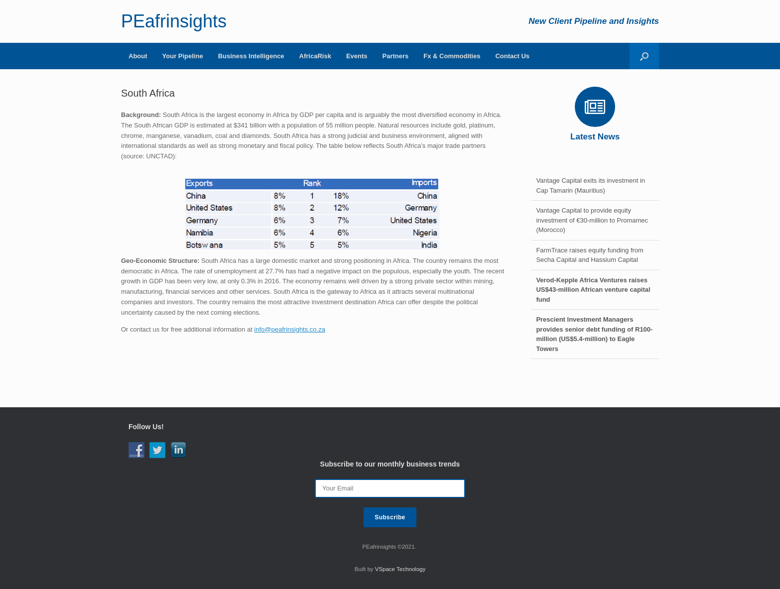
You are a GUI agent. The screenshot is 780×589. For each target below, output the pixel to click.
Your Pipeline (182, 56)
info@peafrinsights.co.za (289, 329)
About (138, 56)
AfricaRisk (315, 56)
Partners (396, 56)
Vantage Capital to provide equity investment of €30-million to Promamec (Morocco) (592, 220)
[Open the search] (644, 56)
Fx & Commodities (451, 56)
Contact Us (512, 56)
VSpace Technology (400, 569)
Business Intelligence (251, 56)
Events (357, 56)
